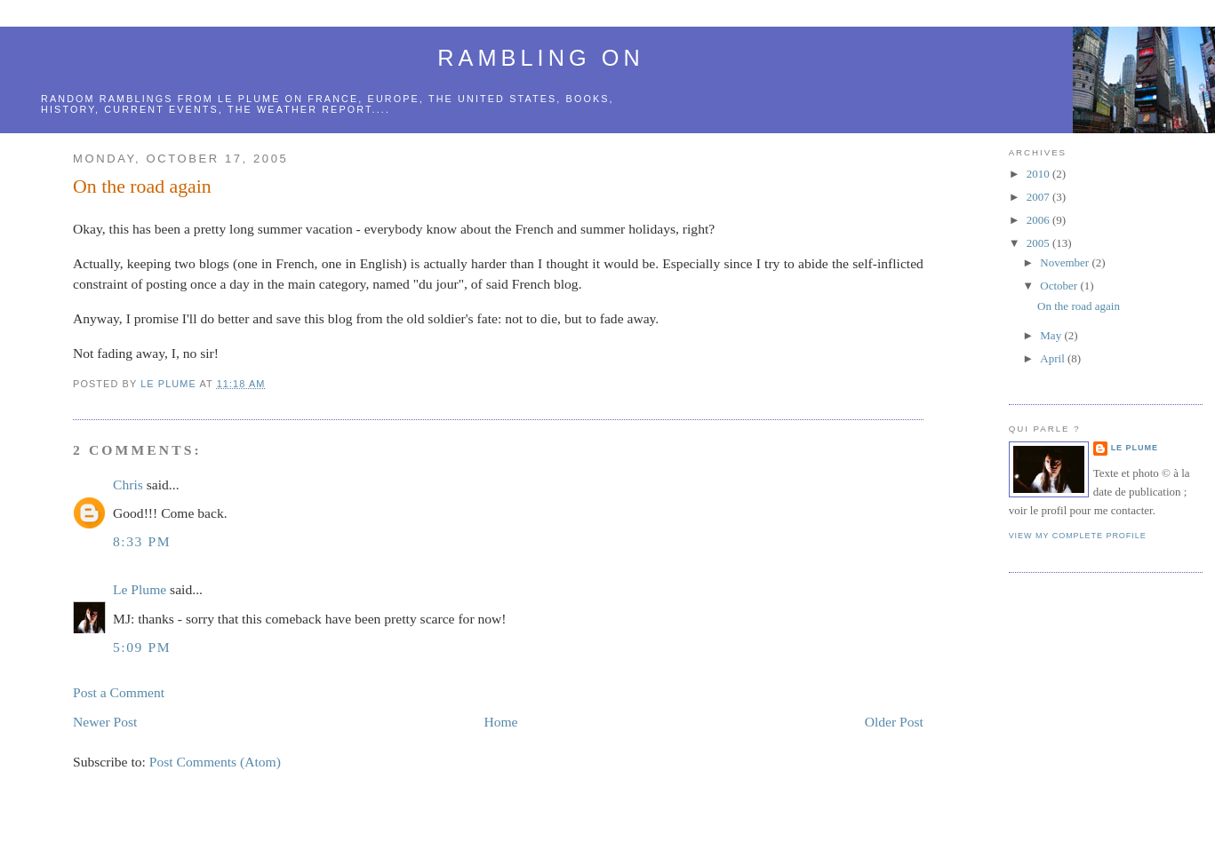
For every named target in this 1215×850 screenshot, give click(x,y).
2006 (1039, 219)
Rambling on (540, 57)
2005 (1039, 243)
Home (500, 721)
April (1053, 358)
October (1060, 285)
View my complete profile (1078, 535)
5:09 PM (142, 647)
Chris (128, 484)
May (1052, 335)
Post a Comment (118, 692)
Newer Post (105, 721)
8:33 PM (142, 541)
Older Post (894, 721)
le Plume (249, 98)
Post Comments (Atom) (215, 761)
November (1065, 262)
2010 (1039, 173)
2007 (1039, 196)
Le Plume (139, 589)
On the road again (1078, 306)
